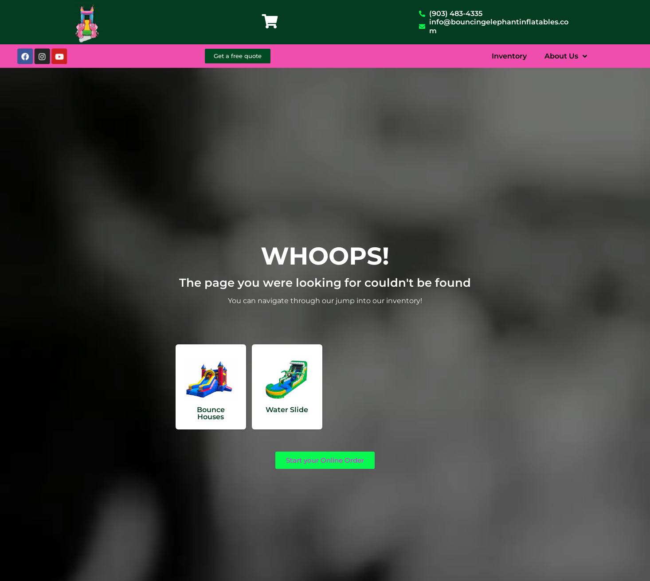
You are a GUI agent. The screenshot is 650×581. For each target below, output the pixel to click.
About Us (565, 56)
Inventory (509, 56)
